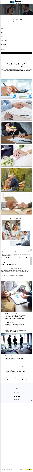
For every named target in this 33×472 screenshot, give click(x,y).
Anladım (29, 469)
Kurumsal (16, 389)
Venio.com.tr (16, 399)
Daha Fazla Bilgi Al (4, 470)
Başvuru (16, 388)
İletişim (16, 391)
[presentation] (1, 9)
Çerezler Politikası (16, 392)
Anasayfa (16, 385)
